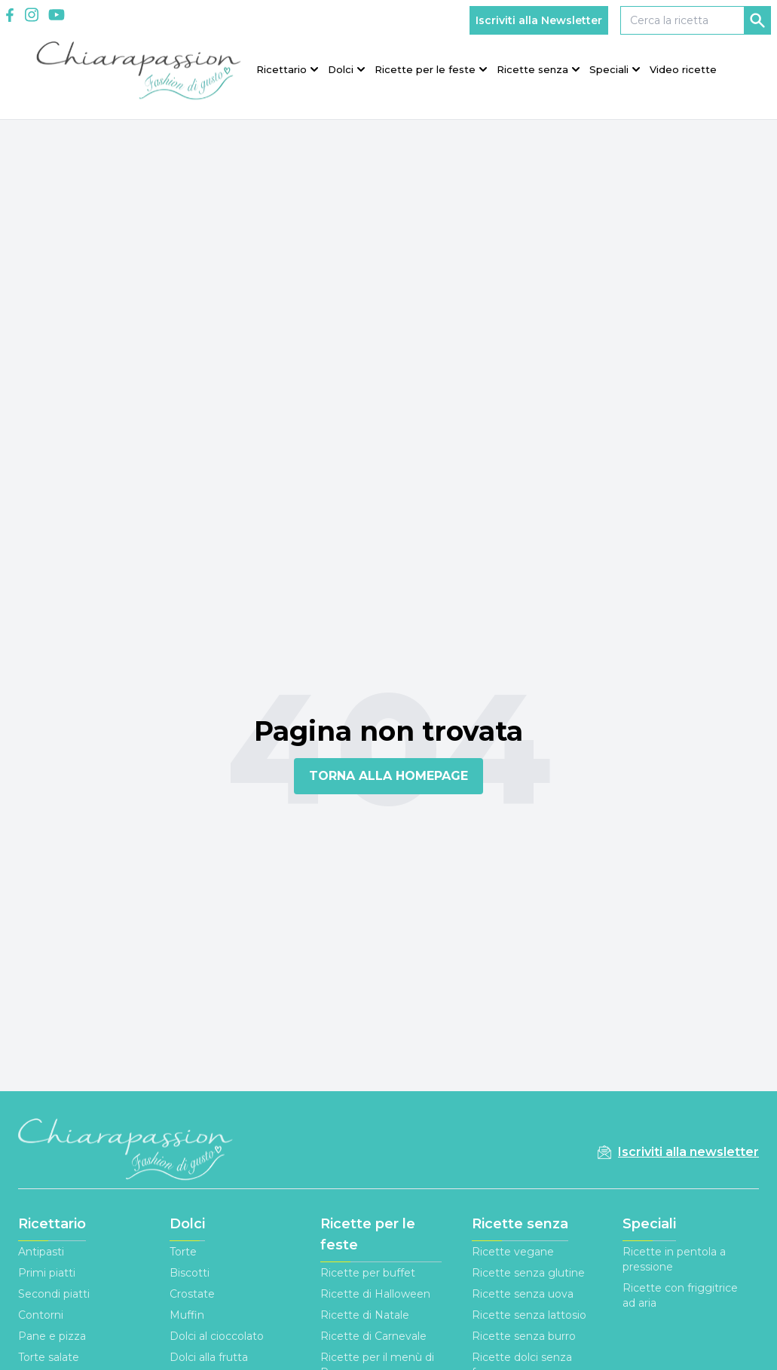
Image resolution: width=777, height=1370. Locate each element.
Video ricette (683, 69)
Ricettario (52, 1224)
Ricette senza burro (524, 1336)
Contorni (40, 1315)
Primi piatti (46, 1273)
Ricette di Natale (364, 1315)
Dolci (187, 1224)
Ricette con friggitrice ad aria (680, 1295)
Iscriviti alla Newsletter (539, 20)
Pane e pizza (52, 1336)
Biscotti (190, 1273)
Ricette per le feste (367, 1234)
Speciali (649, 1224)
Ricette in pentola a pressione (674, 1259)
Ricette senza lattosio (529, 1315)
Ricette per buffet (367, 1273)
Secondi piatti (54, 1294)
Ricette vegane (513, 1251)
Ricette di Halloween (375, 1294)
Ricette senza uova (523, 1294)
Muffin (187, 1315)
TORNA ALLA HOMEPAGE (388, 776)
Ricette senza (520, 1224)
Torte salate (48, 1357)
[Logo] (138, 68)
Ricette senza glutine (528, 1273)
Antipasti (41, 1251)
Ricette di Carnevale (373, 1336)
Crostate (192, 1294)
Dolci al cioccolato (217, 1336)
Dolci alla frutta (209, 1357)
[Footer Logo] (126, 1151)
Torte (183, 1251)
